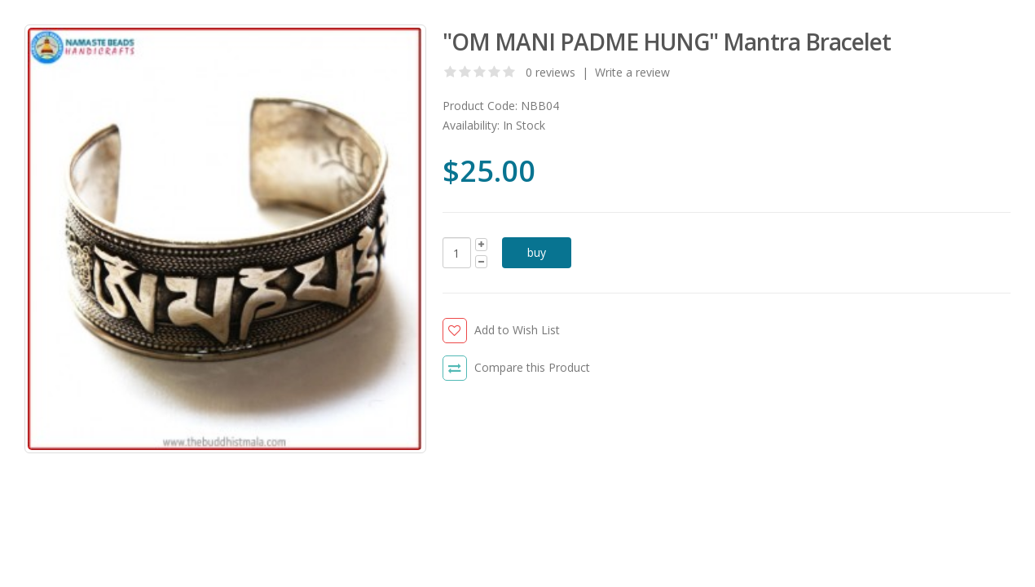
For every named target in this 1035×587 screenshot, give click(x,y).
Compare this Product (532, 367)
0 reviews (550, 72)
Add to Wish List (517, 330)
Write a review (632, 72)
